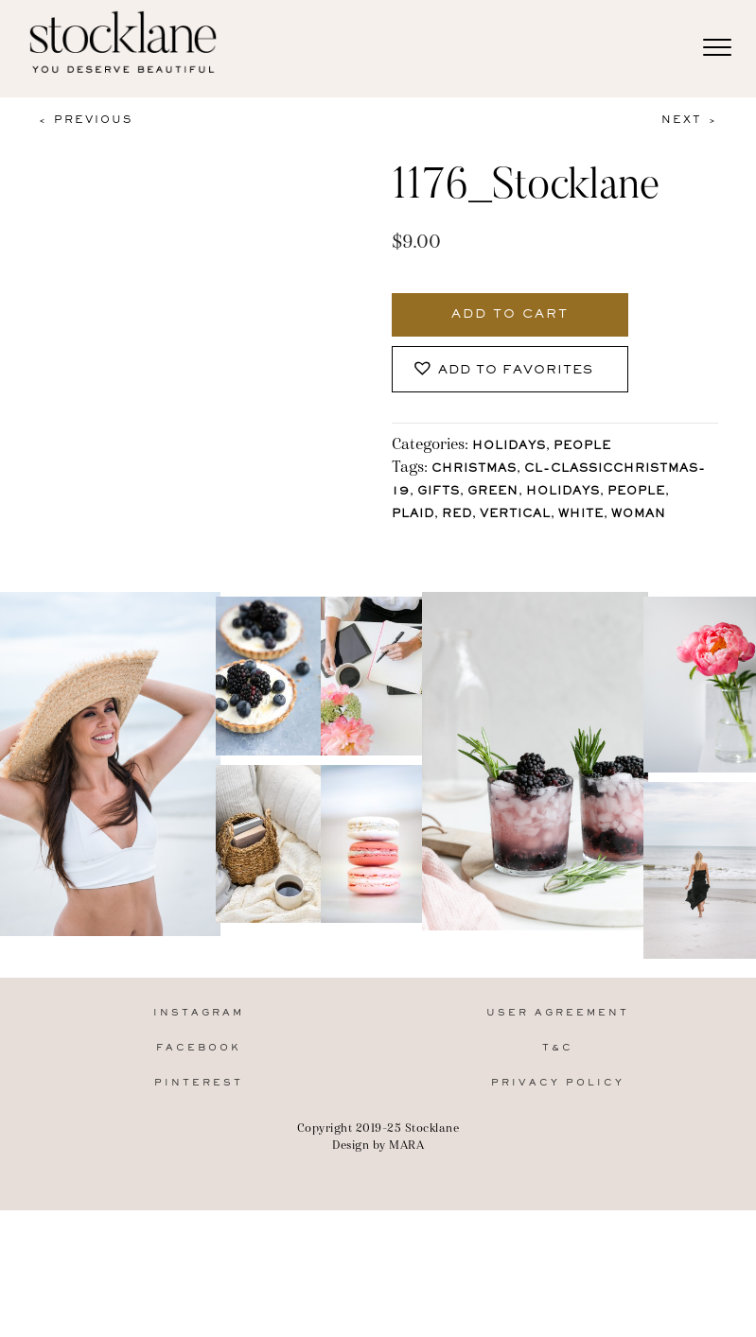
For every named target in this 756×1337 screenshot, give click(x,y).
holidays (563, 492)
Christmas (474, 469)
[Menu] (717, 48)
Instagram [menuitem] (198, 1144)
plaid (413, 515)
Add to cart (510, 315)
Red (457, 515)
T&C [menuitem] (557, 1180)
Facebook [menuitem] (198, 1180)
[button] (510, 369)
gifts (438, 492)
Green (493, 492)
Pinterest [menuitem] (198, 1215)
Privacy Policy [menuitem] (557, 1215)
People (582, 447)
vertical (515, 515)
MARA (406, 1277)
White (581, 515)
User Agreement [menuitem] (557, 1144)
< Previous (85, 120)
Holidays (509, 447)
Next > (689, 120)
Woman (638, 515)
